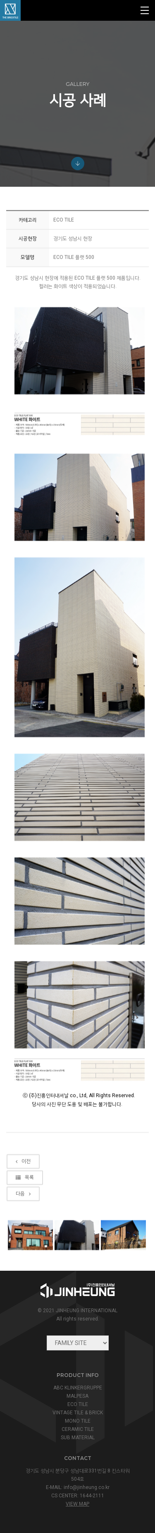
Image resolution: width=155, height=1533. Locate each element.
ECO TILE (77, 1404)
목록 (25, 1222)
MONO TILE (78, 1421)
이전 (23, 1206)
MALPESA (77, 1396)
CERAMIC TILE (78, 1429)
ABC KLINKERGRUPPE (77, 1388)
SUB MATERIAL (78, 1437)
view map (77, 1504)
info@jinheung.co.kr (87, 1487)
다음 (23, 1239)
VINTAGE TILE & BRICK (77, 1413)
